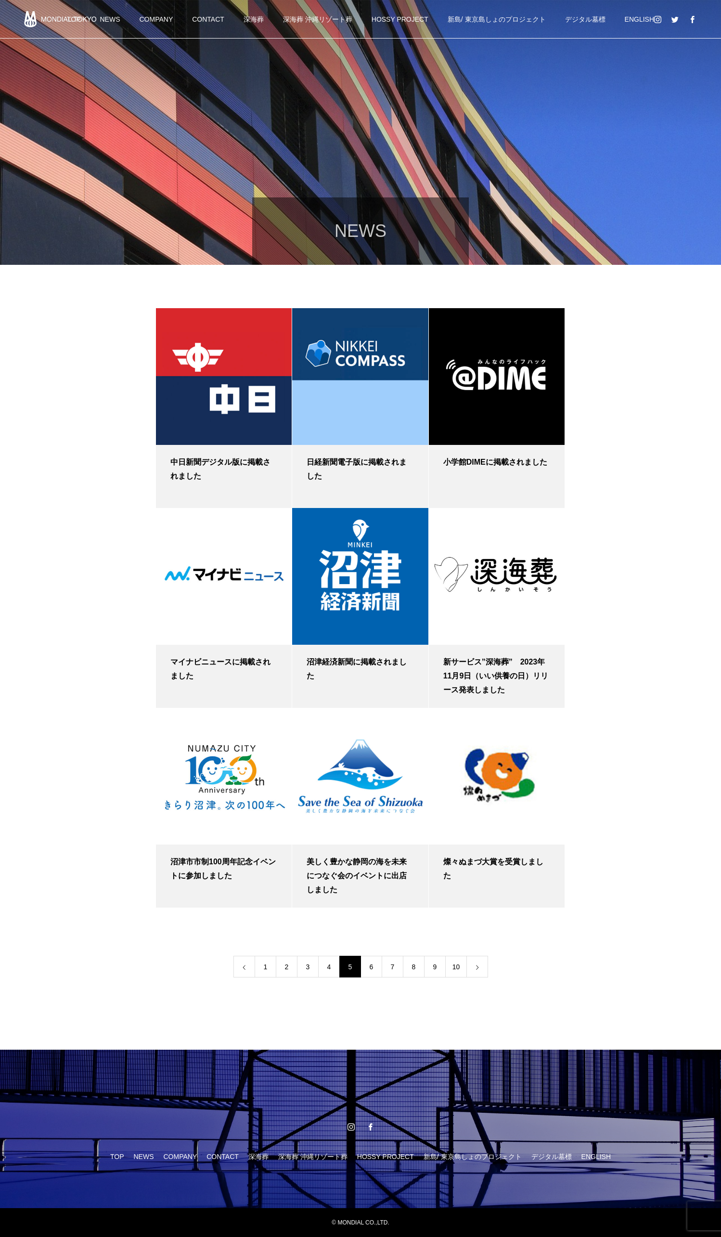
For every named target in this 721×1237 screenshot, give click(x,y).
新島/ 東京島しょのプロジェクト (497, 19)
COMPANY (156, 19)
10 (456, 967)
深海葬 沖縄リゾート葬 (317, 19)
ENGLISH (639, 19)
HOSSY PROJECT (400, 19)
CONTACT (208, 19)
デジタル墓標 (585, 19)
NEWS (110, 19)
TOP (117, 1156)
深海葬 (254, 19)
